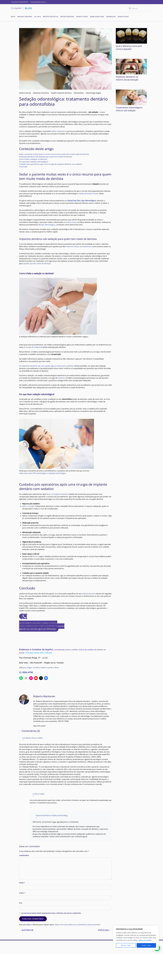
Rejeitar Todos (126, 945)
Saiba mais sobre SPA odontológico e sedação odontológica (42, 473)
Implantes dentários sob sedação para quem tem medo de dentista (45, 157)
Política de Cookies (144, 940)
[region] (136, 938)
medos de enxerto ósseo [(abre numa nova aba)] (88, 193)
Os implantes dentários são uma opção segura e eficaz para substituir (46, 366)
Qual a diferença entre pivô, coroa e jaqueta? (129, 47)
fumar (35, 556)
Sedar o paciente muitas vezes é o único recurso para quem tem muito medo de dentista (54, 154)
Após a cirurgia (28, 506)
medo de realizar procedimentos (79, 246)
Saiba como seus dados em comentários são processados (77, 938)
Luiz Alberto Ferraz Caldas (32, 745)
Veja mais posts (25, 733)
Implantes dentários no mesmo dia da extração (127, 70)
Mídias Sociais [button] (123, 17)
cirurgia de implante (33, 347)
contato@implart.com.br (38, 2)
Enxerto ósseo (82, 17)
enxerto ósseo (71, 222)
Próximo (104, 943)
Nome (22, 896)
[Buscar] (139, 8)
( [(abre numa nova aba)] (81, 200)
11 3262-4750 (26, 672)
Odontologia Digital (93, 93)
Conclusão (23, 167)
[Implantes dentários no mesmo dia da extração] (131, 58)
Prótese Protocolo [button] (50, 17)
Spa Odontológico (48, 225)
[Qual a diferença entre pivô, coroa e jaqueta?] (131, 35)
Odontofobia (79, 93)
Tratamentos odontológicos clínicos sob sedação (129, 92)
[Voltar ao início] (21, 8)
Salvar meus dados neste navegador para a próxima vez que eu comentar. (50, 927)
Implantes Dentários (41, 93)
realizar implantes (58, 131)
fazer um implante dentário (57, 494)
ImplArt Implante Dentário (61, 93)
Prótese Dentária (67, 17)
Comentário (24, 869)
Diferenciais (111, 17)
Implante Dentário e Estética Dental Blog (51, 827)
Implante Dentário (24, 17)
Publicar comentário (33, 932)
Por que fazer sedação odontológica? (33, 162)
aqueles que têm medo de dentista (37, 263)
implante (61, 378)
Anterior (27, 943)
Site (20, 917)
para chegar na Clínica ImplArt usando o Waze (41, 667)
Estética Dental (25, 93)
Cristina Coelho (39, 803)
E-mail (22, 907)
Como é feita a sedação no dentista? (33, 159)
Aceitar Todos (146, 945)
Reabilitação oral (97, 17)
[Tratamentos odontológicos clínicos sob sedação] (131, 80)
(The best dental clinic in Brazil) (38, 653)
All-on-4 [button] (37, 17)
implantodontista (89, 593)
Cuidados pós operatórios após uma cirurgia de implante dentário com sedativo (50, 164)
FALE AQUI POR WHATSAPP (19, 2)
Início (13, 17)
